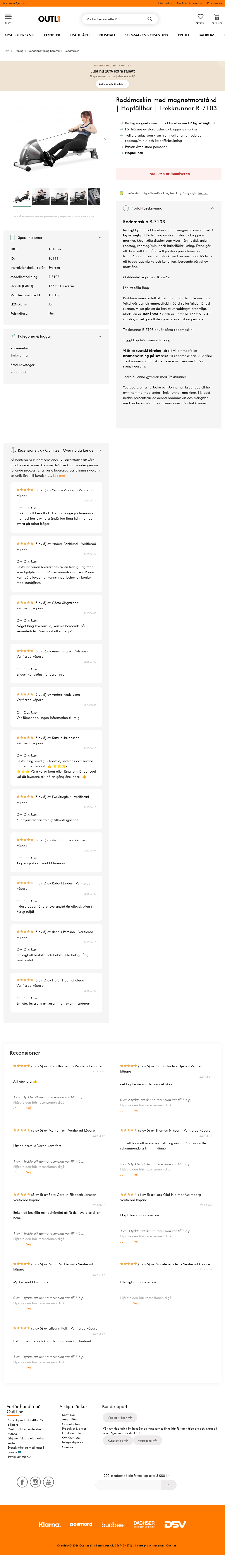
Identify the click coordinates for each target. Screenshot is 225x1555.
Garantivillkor (71, 1424)
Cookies (67, 1447)
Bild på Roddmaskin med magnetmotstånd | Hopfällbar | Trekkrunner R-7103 (54, 216)
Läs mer (59, 475)
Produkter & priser (74, 1428)
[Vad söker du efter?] (120, 19)
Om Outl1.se (71, 1437)
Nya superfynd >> (15, 3)
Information (165, 3)
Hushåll (107, 35)
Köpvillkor (68, 1414)
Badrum (206, 35)
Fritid (183, 35)
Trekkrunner (19, 355)
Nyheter (52, 35)
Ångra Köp (69, 1419)
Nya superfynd (19, 35)
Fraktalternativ (71, 1433)
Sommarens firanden (146, 35)
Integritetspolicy (72, 1442)
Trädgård (80, 35)
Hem (6, 50)
